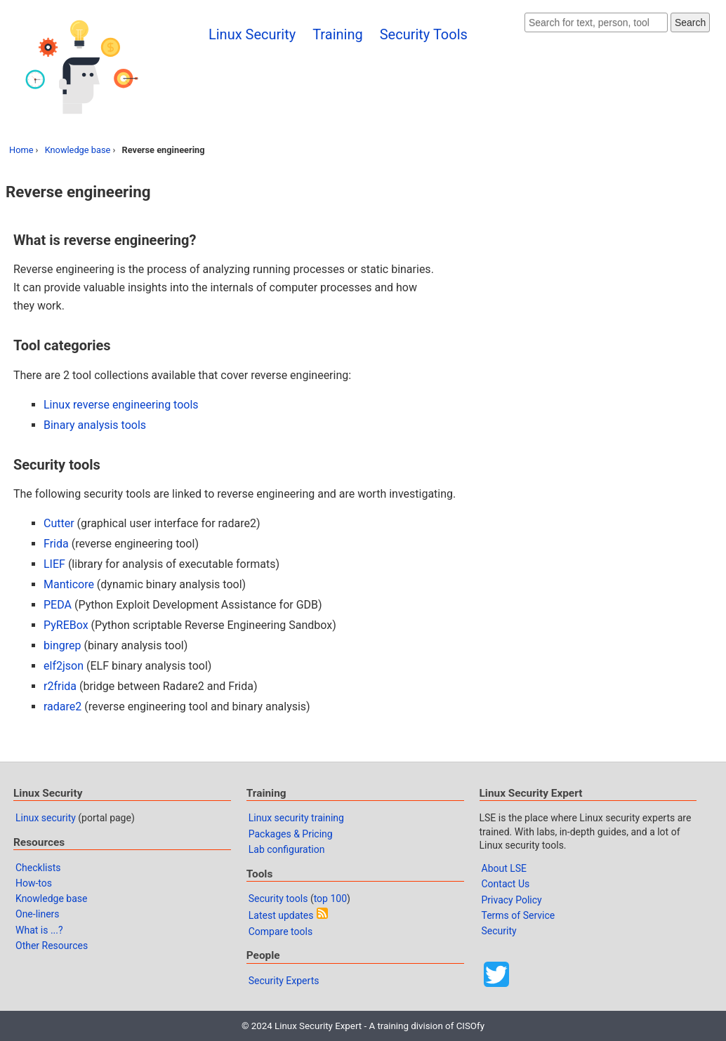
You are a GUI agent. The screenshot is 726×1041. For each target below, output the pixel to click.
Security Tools (424, 34)
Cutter (59, 523)
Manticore (69, 584)
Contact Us (506, 883)
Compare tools (280, 931)
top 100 (330, 898)
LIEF (54, 564)
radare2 (62, 706)
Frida (56, 543)
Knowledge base (78, 150)
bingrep (62, 645)
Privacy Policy (512, 900)
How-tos (33, 883)
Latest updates (281, 915)
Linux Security (252, 34)
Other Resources (51, 945)
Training (337, 34)
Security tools (278, 898)
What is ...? (39, 930)
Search (690, 22)
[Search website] (596, 22)
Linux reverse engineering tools (121, 404)
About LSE (504, 868)
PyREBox (66, 625)
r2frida (60, 686)
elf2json (64, 665)
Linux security (45, 817)
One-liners (37, 914)
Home (21, 150)
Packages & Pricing (291, 834)
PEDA (58, 604)
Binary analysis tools (95, 425)
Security (499, 930)
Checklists (38, 867)
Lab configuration (287, 849)
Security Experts (284, 980)
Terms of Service (518, 915)
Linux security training (296, 817)
